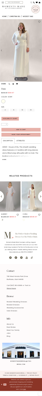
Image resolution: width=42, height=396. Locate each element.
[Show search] (31, 3)
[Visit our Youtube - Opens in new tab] (27, 262)
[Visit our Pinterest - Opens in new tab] (10, 262)
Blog (8, 341)
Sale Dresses (12, 315)
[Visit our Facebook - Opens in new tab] (16, 262)
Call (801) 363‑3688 (15, 290)
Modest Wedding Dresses (17, 306)
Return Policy (34, 380)
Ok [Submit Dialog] (6, 389)
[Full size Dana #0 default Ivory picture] (21, 51)
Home (4, 17)
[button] (2, 3)
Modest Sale (28, 17)
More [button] (5, 164)
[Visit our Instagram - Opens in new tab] (21, 262)
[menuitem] (2, 3)
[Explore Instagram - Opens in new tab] (21, 356)
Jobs (8, 338)
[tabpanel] (21, 51)
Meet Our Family (13, 335)
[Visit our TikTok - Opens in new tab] (32, 262)
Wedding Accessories (15, 312)
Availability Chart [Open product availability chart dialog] (12, 119)
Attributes (20, 145)
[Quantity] (4, 126)
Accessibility (23, 380)
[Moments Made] (13, 7)
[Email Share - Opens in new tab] (17, 84)
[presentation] (10, 201)
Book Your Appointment (21, 138)
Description (8, 145)
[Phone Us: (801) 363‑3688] (34, 3)
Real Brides (11, 332)
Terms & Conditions (9, 380)
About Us (10, 329)
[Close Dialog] (1, 389)
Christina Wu (14, 17)
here (24, 394)
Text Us (27, 290)
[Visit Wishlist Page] (36, 3)
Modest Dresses (13, 309)
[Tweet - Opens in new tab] (9, 85)
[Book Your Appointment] (17, 2)
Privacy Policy (32, 378)
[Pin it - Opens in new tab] (13, 85)
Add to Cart (21, 132)
